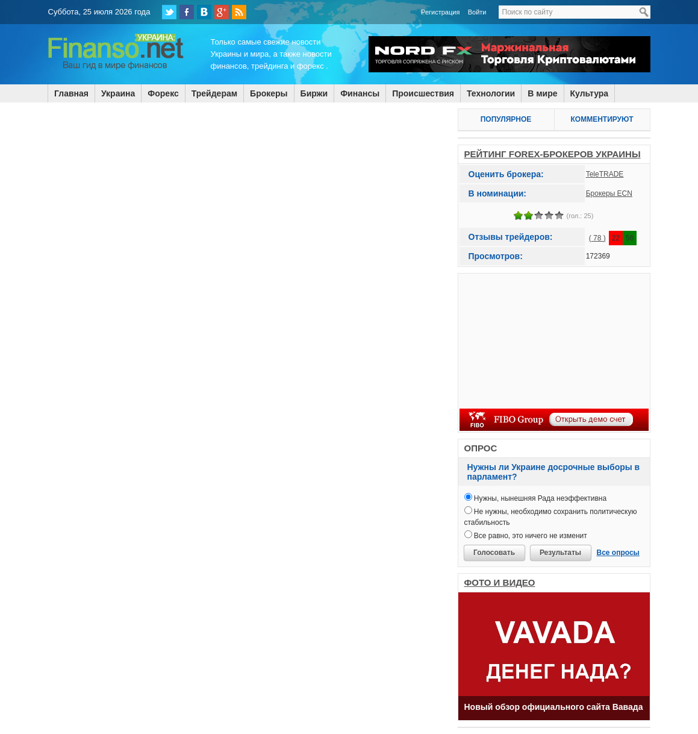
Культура (589, 93)
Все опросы (618, 552)
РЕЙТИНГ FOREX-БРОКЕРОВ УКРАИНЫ (552, 154)
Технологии (491, 93)
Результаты (560, 552)
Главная (71, 93)
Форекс (163, 93)
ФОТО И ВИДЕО (499, 582)
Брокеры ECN (609, 193)
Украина (118, 93)
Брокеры (268, 93)
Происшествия (423, 93)
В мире (542, 93)
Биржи (314, 93)
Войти (477, 12)
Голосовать (494, 552)
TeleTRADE (605, 174)
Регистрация (440, 12)
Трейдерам (214, 93)
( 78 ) (597, 238)
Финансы (359, 93)
